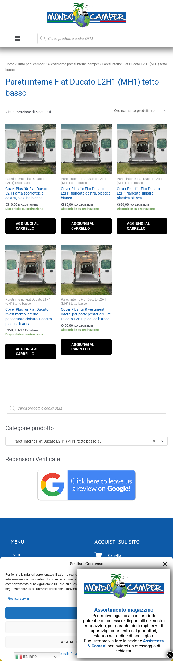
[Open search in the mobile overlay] (103, 38)
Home (9, 64)
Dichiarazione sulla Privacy (61, 654)
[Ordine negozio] (139, 111)
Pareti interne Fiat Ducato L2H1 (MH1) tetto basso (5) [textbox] (82, 441)
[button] (165, 564)
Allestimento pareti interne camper (73, 64)
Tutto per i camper (30, 64)
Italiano (26, 657)
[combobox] (86, 441)
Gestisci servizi (18, 598)
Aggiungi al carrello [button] (27, 225)
